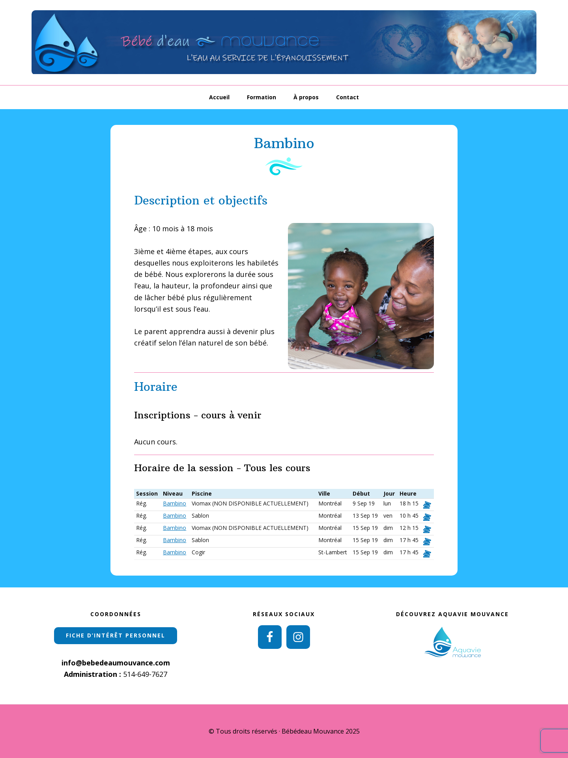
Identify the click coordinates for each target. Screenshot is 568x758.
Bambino (174, 503)
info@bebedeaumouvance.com (116, 662)
